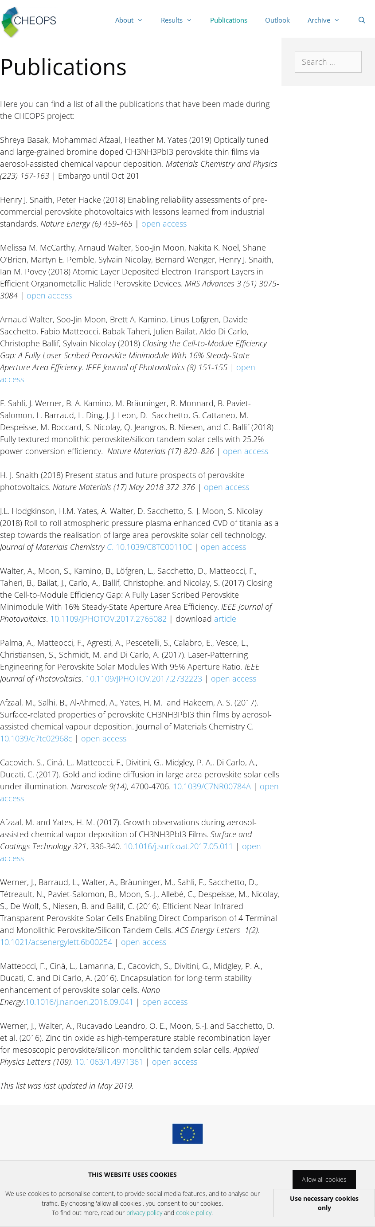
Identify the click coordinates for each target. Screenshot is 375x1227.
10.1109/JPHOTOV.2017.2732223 (145, 678)
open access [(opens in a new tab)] (226, 487)
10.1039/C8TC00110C (154, 546)
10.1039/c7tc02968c (37, 738)
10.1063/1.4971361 (109, 1061)
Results (181, 20)
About (133, 20)
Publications (228, 20)
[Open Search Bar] (362, 20)
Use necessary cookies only (324, 1203)
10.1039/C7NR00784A (212, 786)
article (225, 618)
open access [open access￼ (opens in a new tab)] (245, 451)
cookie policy (193, 1212)
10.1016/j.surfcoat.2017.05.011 (179, 846)
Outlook (277, 20)
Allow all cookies (324, 1179)
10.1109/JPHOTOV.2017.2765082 (108, 618)
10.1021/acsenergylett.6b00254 (57, 942)
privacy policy (144, 1212)
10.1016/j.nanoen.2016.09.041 (79, 1001)
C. (111, 546)
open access (164, 223)
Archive (328, 20)
